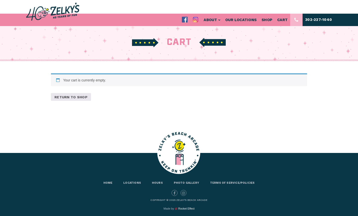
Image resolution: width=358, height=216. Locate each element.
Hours (157, 182)
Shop (267, 20)
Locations (132, 182)
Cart (282, 20)
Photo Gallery (186, 182)
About (212, 20)
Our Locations (241, 20)
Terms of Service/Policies (232, 182)
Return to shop (71, 97)
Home (108, 182)
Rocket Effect (186, 208)
